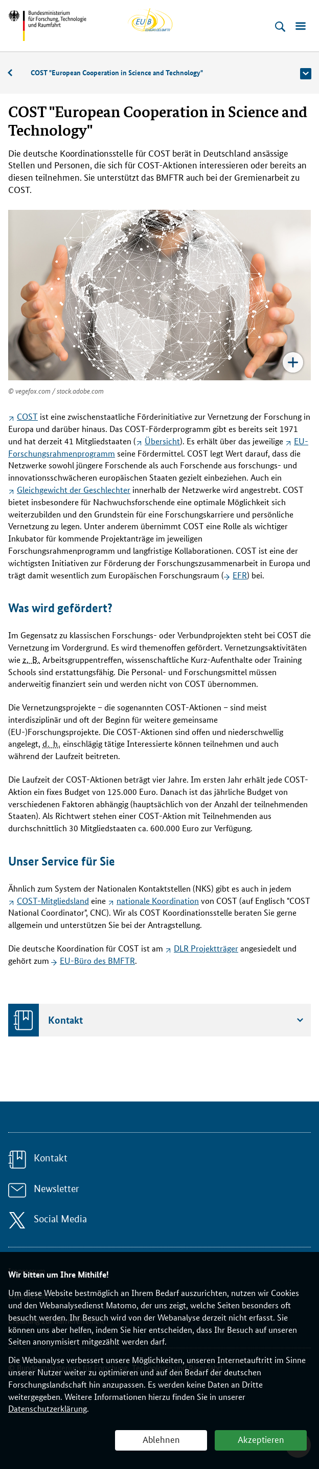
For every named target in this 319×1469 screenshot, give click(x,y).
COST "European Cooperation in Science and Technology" (117, 72)
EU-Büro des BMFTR (97, 960)
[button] (305, 73)
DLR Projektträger (206, 948)
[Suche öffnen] (280, 26)
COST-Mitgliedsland (53, 900)
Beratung (15, 72)
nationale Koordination (158, 900)
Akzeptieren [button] (261, 1439)
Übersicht (162, 441)
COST (27, 416)
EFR (240, 575)
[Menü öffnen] (300, 26)
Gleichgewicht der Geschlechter (73, 489)
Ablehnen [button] (161, 1439)
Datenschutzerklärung (47, 1408)
